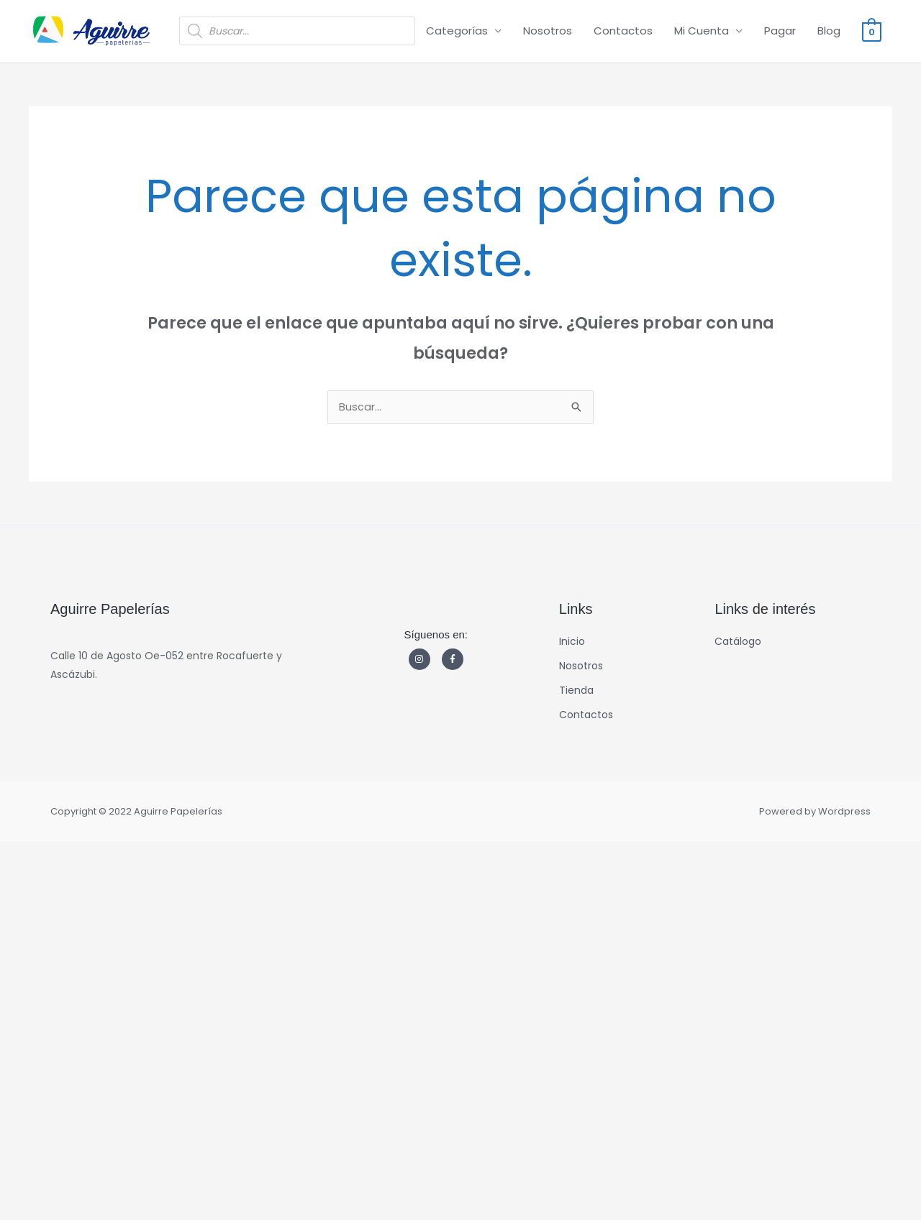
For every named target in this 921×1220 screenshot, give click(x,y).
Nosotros (547, 31)
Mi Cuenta (701, 31)
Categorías (457, 31)
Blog (828, 31)
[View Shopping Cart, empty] (871, 31)
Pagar (780, 31)
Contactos (623, 31)
